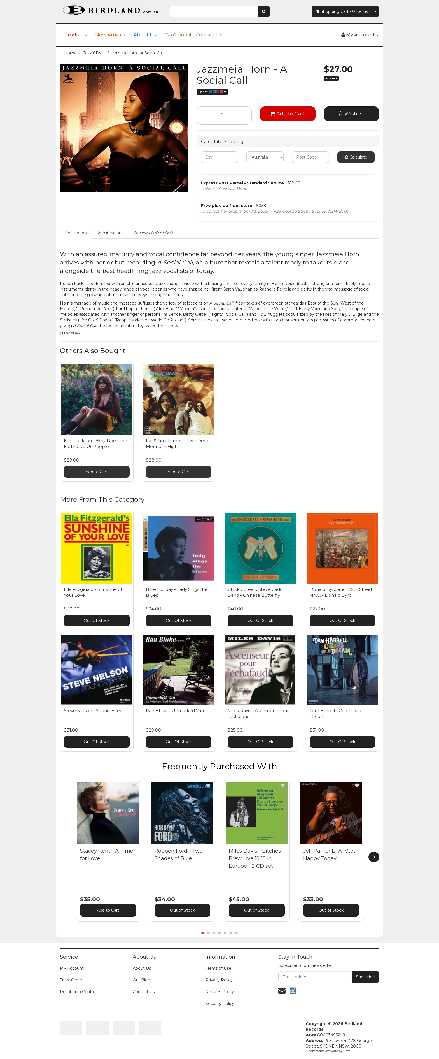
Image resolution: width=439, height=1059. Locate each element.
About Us (145, 35)
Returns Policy (220, 991)
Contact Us (144, 991)
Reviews (153, 232)
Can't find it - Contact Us (194, 35)
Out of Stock (182, 910)
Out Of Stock (96, 620)
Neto (346, 1051)
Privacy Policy (219, 980)
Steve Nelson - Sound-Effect (94, 710)
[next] (373, 857)
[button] (134, 785)
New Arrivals (110, 35)
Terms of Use (218, 968)
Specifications (109, 232)
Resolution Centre (77, 991)
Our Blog (141, 980)
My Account (72, 968)
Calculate (356, 157)
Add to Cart (287, 114)
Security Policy (220, 1003)
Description (75, 232)
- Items (342, 11)
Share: (212, 92)
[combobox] (213, 11)
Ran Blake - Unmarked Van (175, 710)
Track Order (71, 980)
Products (75, 35)
